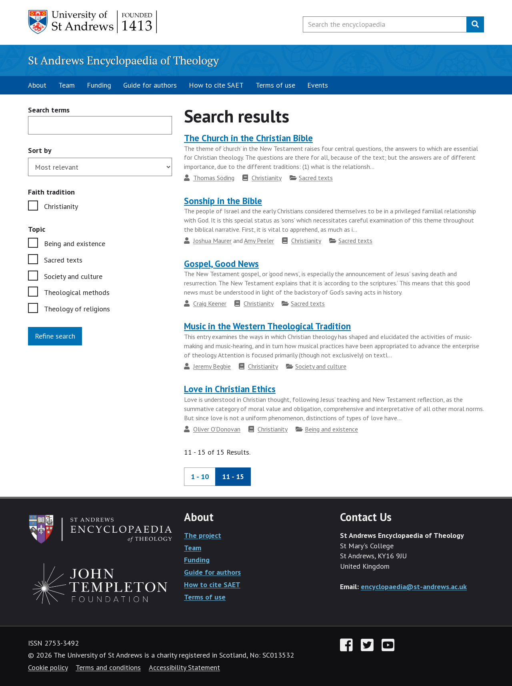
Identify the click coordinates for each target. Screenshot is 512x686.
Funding (99, 85)
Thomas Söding (213, 178)
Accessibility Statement (184, 667)
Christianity (61, 206)
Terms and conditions (108, 667)
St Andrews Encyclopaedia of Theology (123, 60)
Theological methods (77, 292)
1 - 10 (200, 476)
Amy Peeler (259, 241)
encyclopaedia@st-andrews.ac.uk (414, 586)
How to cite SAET (216, 85)
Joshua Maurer (212, 241)
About (37, 85)
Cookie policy (48, 667)
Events (317, 85)
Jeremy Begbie (212, 366)
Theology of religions (77, 308)
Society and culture (73, 276)
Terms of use (275, 85)
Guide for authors (150, 85)
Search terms (49, 110)
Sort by (40, 150)
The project (202, 535)
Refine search (55, 336)
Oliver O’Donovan (216, 429)
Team (66, 85)
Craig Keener (209, 303)
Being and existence (74, 243)
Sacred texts (63, 260)
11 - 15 (233, 476)
